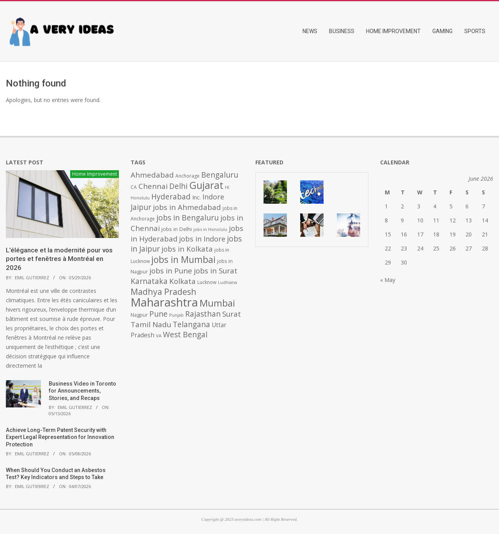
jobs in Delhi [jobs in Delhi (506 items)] (176, 229)
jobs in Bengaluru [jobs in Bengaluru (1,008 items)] (187, 218)
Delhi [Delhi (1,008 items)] (178, 186)
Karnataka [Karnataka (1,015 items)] (149, 281)
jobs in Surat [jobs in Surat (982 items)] (215, 271)
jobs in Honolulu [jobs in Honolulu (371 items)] (210, 229)
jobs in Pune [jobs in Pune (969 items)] (170, 271)
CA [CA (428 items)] (134, 187)
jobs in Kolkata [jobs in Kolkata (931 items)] (187, 249)
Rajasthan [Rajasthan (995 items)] (203, 314)
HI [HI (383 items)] (227, 187)
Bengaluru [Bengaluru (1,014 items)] (219, 174)
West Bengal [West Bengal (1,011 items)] (185, 334)
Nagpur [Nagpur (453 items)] (139, 315)
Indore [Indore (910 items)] (213, 196)
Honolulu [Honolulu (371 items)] (140, 198)
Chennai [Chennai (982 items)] (153, 186)
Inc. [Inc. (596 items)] (196, 197)
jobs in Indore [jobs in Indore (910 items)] (202, 238)
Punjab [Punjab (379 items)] (176, 315)
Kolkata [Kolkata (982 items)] (182, 281)
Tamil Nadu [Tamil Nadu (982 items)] (151, 324)
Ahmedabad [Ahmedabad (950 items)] (152, 175)
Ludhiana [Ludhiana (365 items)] (227, 282)
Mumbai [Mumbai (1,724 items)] (217, 303)
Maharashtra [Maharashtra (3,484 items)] (164, 302)
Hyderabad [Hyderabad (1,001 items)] (171, 197)
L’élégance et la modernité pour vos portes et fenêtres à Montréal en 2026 (59, 258)
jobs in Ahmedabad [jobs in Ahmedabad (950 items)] (187, 207)
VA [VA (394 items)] (158, 335)
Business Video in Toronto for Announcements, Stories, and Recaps (82, 391)
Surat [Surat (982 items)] (231, 314)
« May (387, 280)
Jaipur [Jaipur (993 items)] (141, 207)
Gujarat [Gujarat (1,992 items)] (206, 185)
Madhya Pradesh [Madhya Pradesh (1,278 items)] (163, 291)
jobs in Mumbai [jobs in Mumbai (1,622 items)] (183, 259)
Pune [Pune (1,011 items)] (158, 313)
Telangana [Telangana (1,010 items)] (191, 324)
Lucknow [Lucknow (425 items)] (206, 282)
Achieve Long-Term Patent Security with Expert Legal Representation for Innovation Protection (60, 437)
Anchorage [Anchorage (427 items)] (187, 176)
